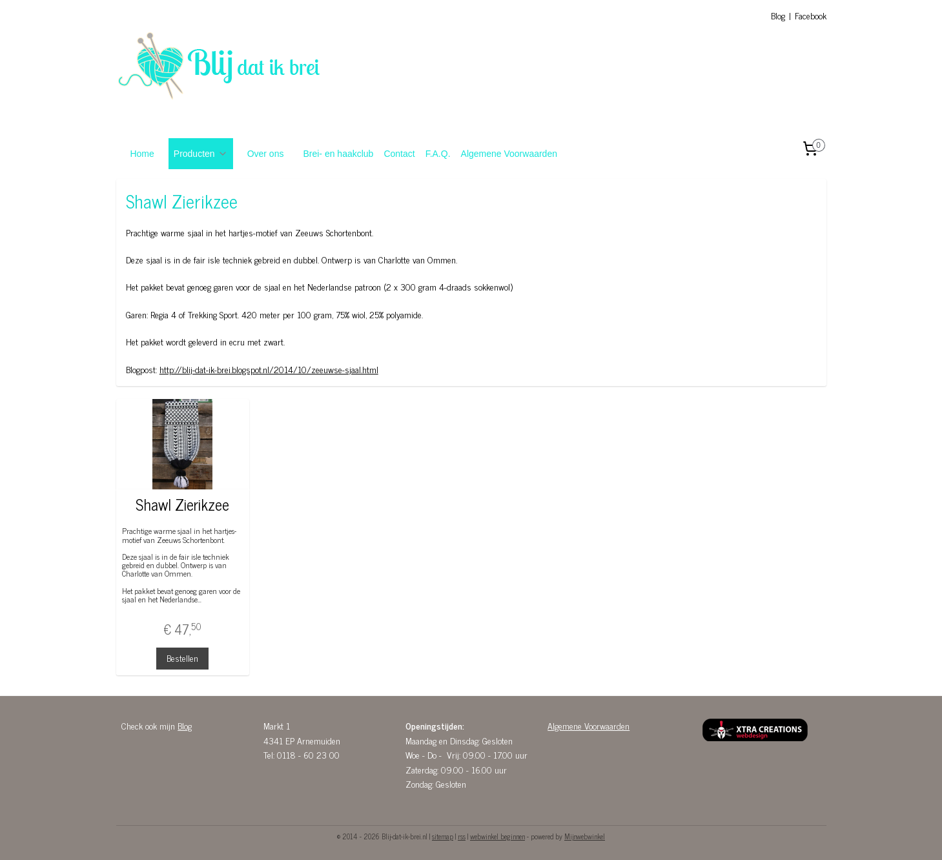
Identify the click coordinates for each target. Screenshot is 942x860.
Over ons (265, 153)
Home (142, 153)
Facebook (810, 15)
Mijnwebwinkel (584, 836)
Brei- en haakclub (338, 153)
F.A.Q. (438, 153)
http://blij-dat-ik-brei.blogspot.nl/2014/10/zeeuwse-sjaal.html (268, 369)
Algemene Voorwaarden (509, 153)
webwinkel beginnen (497, 836)
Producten (201, 153)
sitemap (442, 836)
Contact (399, 153)
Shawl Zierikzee (182, 504)
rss (462, 836)
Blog (778, 15)
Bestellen (182, 657)
